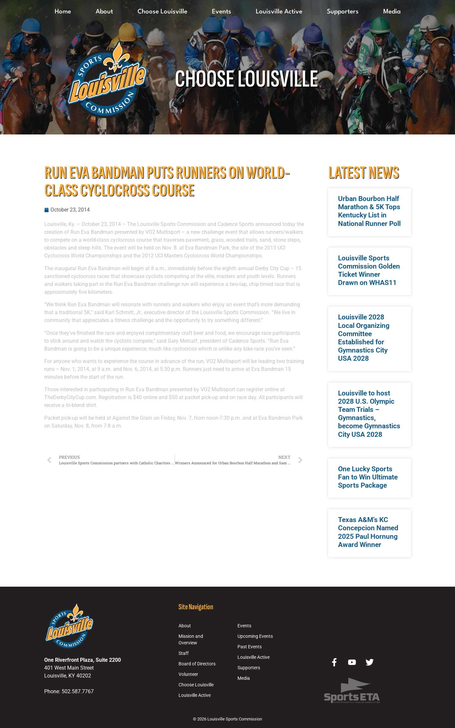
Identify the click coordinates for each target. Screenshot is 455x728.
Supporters (343, 12)
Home (63, 12)
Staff (184, 653)
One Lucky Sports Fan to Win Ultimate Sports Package (368, 477)
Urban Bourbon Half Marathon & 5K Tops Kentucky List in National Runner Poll (369, 211)
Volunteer (188, 674)
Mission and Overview (191, 640)
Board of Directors (197, 664)
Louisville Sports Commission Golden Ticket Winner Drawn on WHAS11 (369, 270)
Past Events (249, 647)
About (104, 12)
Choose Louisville (162, 12)
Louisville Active (279, 12)
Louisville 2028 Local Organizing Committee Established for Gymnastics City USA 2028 (363, 337)
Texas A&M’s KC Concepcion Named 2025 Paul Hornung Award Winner (368, 532)
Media (392, 12)
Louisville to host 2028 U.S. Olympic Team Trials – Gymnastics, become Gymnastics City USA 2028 (369, 413)
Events (221, 12)
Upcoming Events (255, 636)
